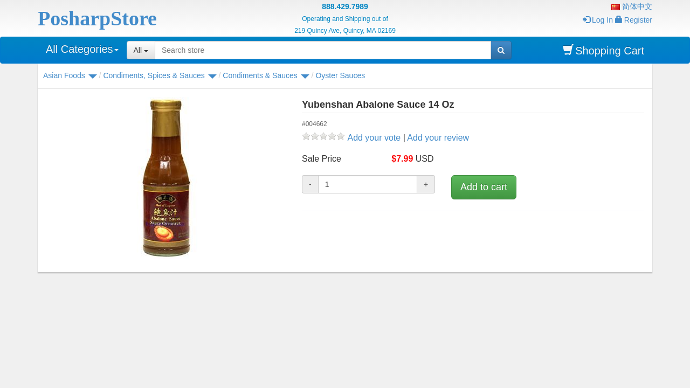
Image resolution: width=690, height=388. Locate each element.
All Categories (82, 49)
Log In (598, 20)
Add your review (438, 137)
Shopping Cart (603, 50)
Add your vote (374, 137)
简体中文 (631, 6)
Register (633, 20)
